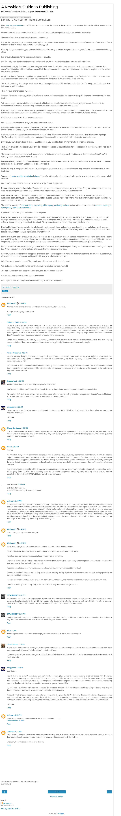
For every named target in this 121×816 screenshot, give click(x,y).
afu (8, 630)
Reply (9, 315)
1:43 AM (20, 381)
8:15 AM (16, 447)
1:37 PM (18, 501)
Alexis (9, 447)
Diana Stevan (12, 644)
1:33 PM (20, 668)
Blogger (61, 813)
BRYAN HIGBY (13, 595)
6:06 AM (25, 428)
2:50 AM (18, 715)
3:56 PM (23, 322)
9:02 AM (22, 595)
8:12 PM (18, 731)
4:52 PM (22, 543)
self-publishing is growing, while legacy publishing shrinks (45, 205)
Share (5, 291)
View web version (56, 796)
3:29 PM (22, 303)
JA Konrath (11, 303)
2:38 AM (20, 407)
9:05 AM (22, 614)
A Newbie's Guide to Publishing (29, 7)
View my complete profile (10, 809)
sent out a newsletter (14, 25)
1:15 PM (21, 644)
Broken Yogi (12, 381)
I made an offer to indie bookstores (25, 176)
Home (57, 792)
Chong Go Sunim (14, 428)
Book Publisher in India (15, 721)
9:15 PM (25, 353)
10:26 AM (21, 485)
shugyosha (11, 407)
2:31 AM (13, 630)
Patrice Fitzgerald (14, 353)
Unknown (11, 501)
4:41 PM (22, 529)
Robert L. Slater (13, 322)
